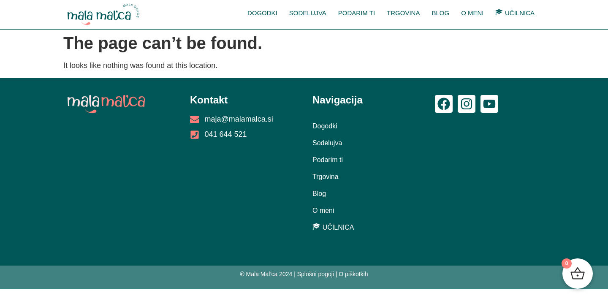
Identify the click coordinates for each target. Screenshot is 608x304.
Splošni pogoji (315, 274)
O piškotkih (353, 274)
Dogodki (262, 12)
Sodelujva (307, 12)
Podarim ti (356, 12)
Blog (440, 12)
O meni (472, 12)
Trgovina (403, 12)
